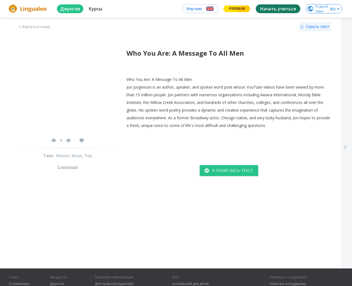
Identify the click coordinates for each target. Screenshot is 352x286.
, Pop (87, 155)
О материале (67, 167)
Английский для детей (190, 284)
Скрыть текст (315, 26)
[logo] (28, 8)
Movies (62, 155)
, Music (75, 155)
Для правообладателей (114, 284)
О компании (19, 284)
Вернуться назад (34, 27)
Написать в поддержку (288, 284)
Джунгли (57, 284)
